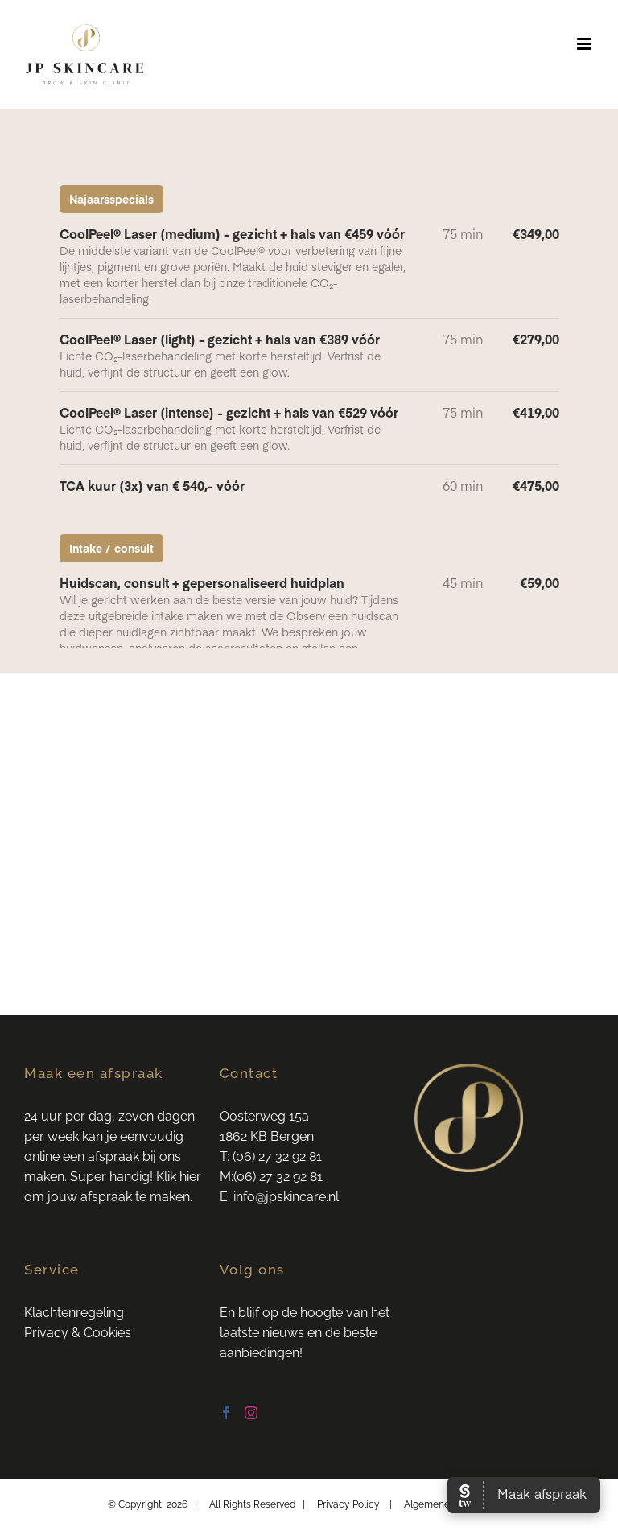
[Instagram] (251, 1412)
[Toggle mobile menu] (585, 43)
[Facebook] (226, 1412)
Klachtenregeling (74, 1312)
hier (190, 1176)
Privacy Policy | (360, 1504)
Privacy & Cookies (77, 1332)
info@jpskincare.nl (287, 1196)
